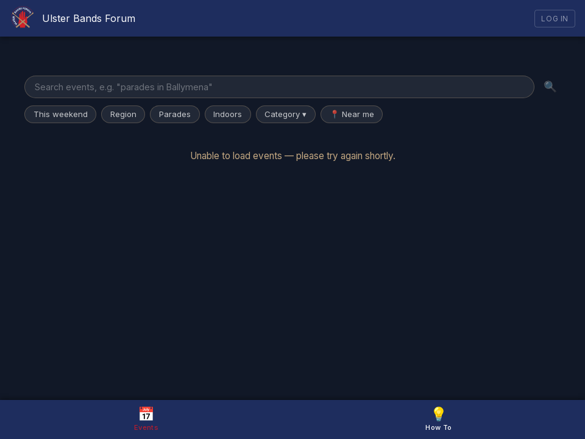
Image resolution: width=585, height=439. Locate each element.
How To (438, 418)
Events (146, 418)
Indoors (227, 114)
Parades (175, 114)
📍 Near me (352, 114)
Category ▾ (285, 114)
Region (123, 114)
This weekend (61, 114)
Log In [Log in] (555, 18)
